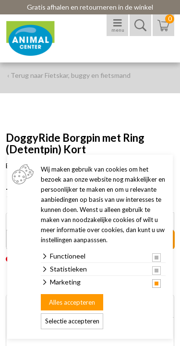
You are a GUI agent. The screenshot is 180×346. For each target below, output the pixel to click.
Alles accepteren (72, 302)
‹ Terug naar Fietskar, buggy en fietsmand (69, 75)
